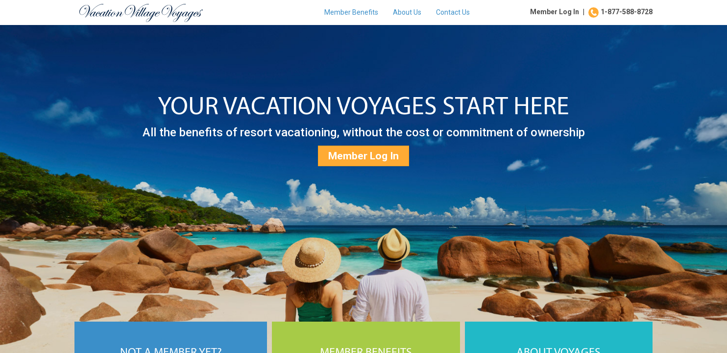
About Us (407, 12)
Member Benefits (351, 12)
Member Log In (554, 12)
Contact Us (453, 12)
